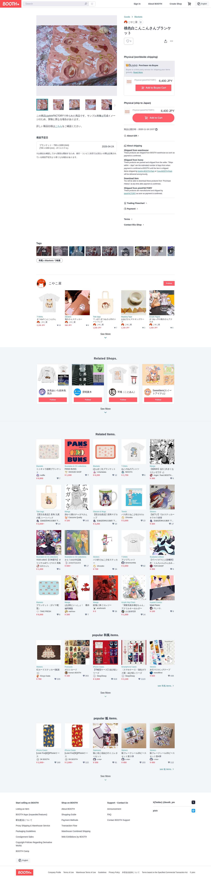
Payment (131, 209)
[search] (86, 4)
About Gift (132, 136)
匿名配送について (24, 820)
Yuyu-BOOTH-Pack (164, 171)
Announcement (114, 809)
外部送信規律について (131, 872)
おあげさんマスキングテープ (132, 320)
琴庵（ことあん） (127, 392)
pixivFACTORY (130, 193)
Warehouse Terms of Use (86, 872)
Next (114, 55)
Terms (127, 219)
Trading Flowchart (136, 203)
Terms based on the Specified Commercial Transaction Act (165, 872)
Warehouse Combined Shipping (76, 831)
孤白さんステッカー (73, 319)
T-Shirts (40, 317)
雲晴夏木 (87, 392)
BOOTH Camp (22, 851)
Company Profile (54, 872)
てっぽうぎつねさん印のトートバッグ (104, 320)
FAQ (109, 814)
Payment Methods (70, 820)
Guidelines (102, 872)
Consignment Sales (25, 837)
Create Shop (176, 4)
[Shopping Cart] (189, 4)
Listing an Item (22, 809)
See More (105, 411)
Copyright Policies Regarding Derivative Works (34, 844)
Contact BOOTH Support (118, 820)
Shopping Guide (69, 814)
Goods (127, 17)
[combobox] (56, 3)
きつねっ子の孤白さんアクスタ (160, 320)
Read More (138, 72)
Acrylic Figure (154, 317)
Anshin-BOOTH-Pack (146, 171)
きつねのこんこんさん (46, 319)
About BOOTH (155, 4)
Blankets (138, 17)
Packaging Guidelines (26, 831)
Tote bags (97, 317)
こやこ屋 (55, 283)
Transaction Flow (69, 825)
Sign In (137, 4)
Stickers (68, 317)
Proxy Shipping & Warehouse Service (33, 825)
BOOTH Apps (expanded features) (31, 814)
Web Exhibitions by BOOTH (74, 837)
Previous (38, 55)
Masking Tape (126, 317)
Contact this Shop (133, 225)
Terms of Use (68, 872)
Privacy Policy (114, 872)
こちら (58, 126)
